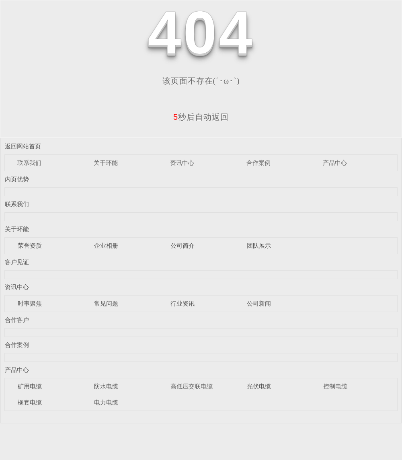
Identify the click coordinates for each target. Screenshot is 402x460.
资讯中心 (182, 162)
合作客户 (17, 319)
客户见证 (17, 262)
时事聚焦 (30, 303)
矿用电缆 (30, 386)
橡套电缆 (30, 402)
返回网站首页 (23, 146)
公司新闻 (259, 303)
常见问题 (106, 303)
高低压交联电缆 (191, 386)
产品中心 (335, 162)
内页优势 (17, 179)
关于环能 (106, 162)
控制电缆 (335, 386)
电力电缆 (106, 402)
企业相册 (106, 245)
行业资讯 (182, 303)
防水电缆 (106, 386)
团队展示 (259, 245)
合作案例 (258, 162)
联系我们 (29, 162)
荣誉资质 (30, 245)
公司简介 (182, 245)
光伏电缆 (259, 386)
